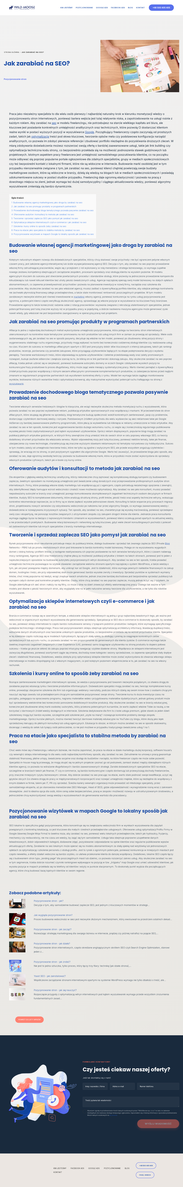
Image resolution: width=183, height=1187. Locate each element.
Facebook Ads (118, 7)
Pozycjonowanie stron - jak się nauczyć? (55, 990)
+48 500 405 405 (161, 7)
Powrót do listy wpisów (29, 1020)
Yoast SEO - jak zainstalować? (50, 976)
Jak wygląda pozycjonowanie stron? (53, 915)
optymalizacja (40, 136)
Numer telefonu (146, 1086)
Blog (130, 7)
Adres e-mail (118, 1086)
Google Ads (102, 7)
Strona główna (11, 52)
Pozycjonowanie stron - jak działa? (52, 943)
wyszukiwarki (16, 383)
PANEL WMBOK (145, 1175)
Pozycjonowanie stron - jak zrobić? (52, 961)
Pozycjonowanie (84, 7)
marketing (79, 296)
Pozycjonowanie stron (15, 79)
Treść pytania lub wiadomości (98, 1100)
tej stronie (113, 1115)
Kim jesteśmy (66, 7)
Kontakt (140, 7)
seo (54, 123)
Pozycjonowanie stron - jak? (48, 901)
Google (89, 132)
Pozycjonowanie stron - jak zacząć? (52, 929)
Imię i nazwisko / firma (95, 1086)
